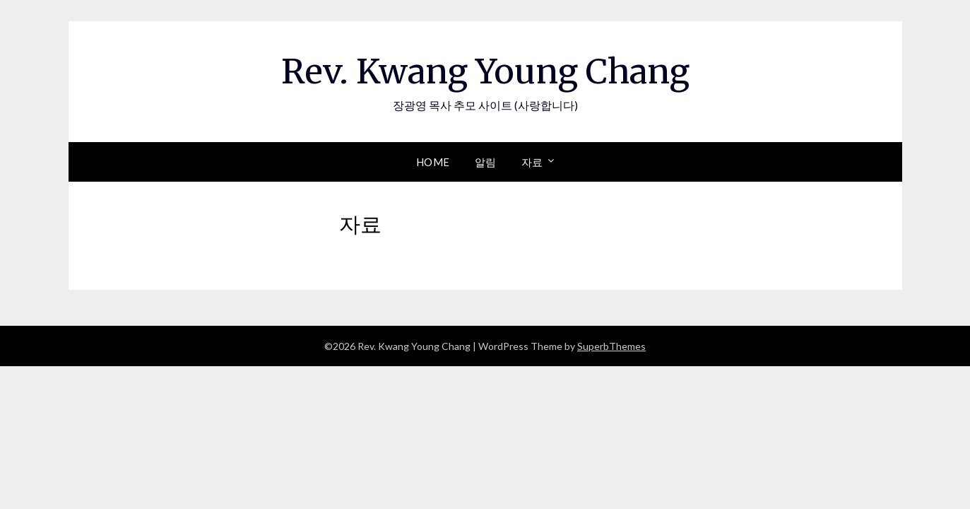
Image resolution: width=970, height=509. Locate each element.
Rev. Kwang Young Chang (485, 71)
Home (433, 162)
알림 (486, 162)
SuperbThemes (611, 346)
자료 (532, 162)
